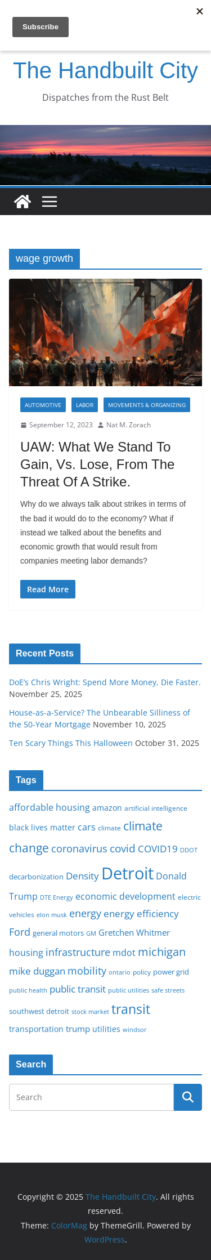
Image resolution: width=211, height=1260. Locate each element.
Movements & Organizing (147, 405)
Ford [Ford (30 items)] (19, 931)
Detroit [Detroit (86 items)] (127, 873)
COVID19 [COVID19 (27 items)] (158, 848)
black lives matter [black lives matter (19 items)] (42, 827)
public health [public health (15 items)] (28, 990)
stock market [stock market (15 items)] (90, 1011)
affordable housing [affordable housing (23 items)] (49, 807)
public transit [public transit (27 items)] (78, 988)
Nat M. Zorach (128, 425)
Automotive (43, 405)
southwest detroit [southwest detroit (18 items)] (39, 1011)
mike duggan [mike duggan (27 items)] (37, 970)
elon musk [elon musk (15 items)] (52, 914)
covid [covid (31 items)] (123, 848)
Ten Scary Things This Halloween (71, 743)
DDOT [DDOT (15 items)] (188, 850)
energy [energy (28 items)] (85, 913)
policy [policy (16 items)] (142, 971)
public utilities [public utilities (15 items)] (128, 990)
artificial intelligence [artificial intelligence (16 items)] (155, 807)
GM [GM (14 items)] (91, 933)
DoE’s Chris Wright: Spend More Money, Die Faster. (105, 682)
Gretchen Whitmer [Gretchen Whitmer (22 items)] (134, 932)
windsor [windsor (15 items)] (135, 1029)
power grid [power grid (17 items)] (171, 972)
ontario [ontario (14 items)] (120, 972)
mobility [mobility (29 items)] (87, 970)
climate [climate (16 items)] (109, 827)
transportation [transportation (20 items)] (36, 1029)
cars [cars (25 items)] (87, 827)
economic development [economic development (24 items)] (125, 896)
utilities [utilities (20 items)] (106, 1029)
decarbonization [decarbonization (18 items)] (36, 877)
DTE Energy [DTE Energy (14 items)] (56, 897)
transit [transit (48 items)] (130, 1009)
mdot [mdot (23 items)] (124, 952)
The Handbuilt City (105, 70)
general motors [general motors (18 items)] (58, 933)
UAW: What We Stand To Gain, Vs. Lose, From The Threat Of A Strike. (97, 464)
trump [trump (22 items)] (78, 1028)
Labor (84, 405)
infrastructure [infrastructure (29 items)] (78, 952)
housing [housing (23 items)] (26, 952)
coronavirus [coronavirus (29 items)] (79, 848)
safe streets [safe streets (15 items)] (168, 990)
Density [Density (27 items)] (82, 875)
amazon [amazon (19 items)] (107, 807)
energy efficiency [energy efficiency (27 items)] (141, 913)
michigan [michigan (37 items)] (162, 951)
